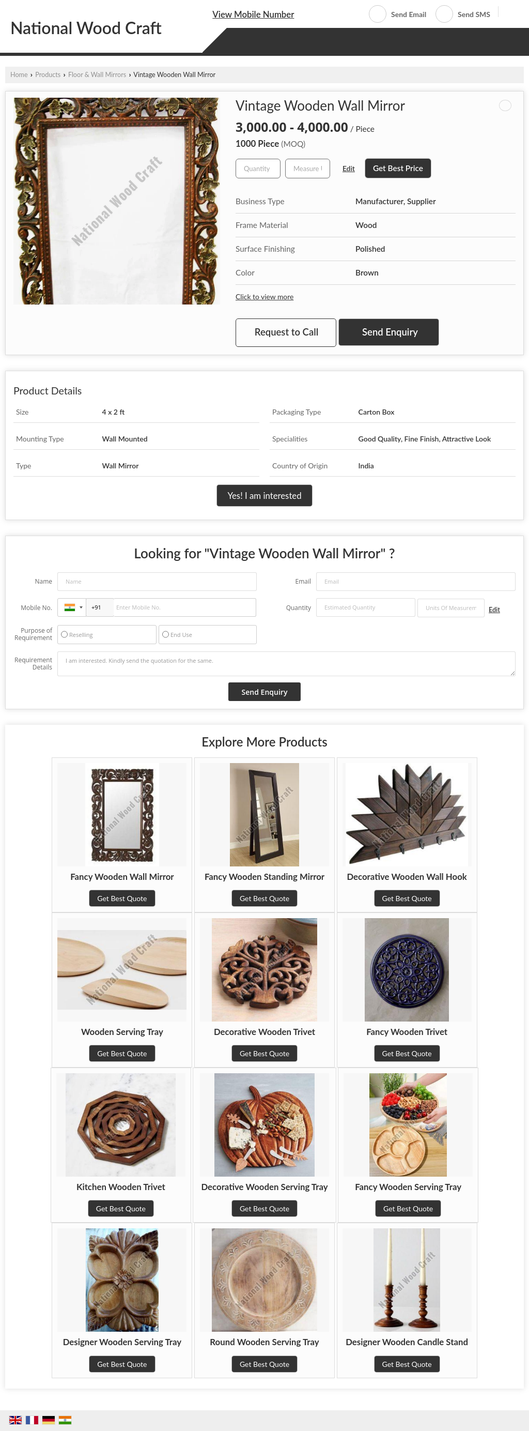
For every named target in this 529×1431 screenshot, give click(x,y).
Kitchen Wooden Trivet (120, 1186)
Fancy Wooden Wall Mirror (122, 876)
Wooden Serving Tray (122, 1031)
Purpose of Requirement (33, 634)
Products (47, 75)
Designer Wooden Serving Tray (122, 1341)
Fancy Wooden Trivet (406, 1031)
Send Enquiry (390, 332)
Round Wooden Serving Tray (264, 1341)
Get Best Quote (122, 898)
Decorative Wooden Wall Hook (406, 876)
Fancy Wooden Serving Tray (408, 1186)
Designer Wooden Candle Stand (407, 1341)
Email (303, 581)
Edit (349, 168)
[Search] (510, 13)
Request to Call (286, 332)
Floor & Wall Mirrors (97, 75)
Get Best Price (398, 168)
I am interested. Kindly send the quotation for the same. (286, 663)
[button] (253, 14)
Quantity (298, 607)
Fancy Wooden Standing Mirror (264, 876)
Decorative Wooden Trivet (264, 1031)
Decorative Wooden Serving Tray (264, 1186)
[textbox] (307, 168)
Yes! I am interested (264, 495)
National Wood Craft (86, 28)
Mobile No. (36, 607)
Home (19, 75)
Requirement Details (33, 664)
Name (43, 581)
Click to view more (264, 296)
